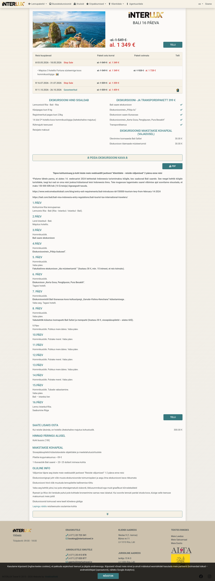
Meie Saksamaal (179, 539)
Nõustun (108, 576)
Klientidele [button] (115, 4)
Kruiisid (78, 4)
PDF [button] (172, 166)
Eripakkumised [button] (95, 4)
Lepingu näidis (40, 506)
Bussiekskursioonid (60, 4)
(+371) (76, 535)
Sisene (208, 4)
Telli (173, 44)
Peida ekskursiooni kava (107, 157)
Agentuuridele (134, 4)
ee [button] (200, 4)
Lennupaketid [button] (36, 4)
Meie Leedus (177, 536)
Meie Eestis (176, 543)
